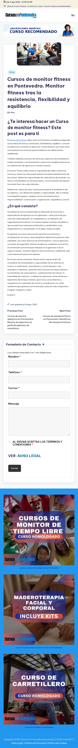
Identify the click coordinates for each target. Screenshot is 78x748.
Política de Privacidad (35, 743)
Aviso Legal (17, 743)
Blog (12, 72)
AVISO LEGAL (29, 456)
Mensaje (13, 403)
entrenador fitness (18, 140)
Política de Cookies (57, 743)
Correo (14, 388)
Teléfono (15, 372)
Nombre (14, 356)
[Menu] (72, 15)
